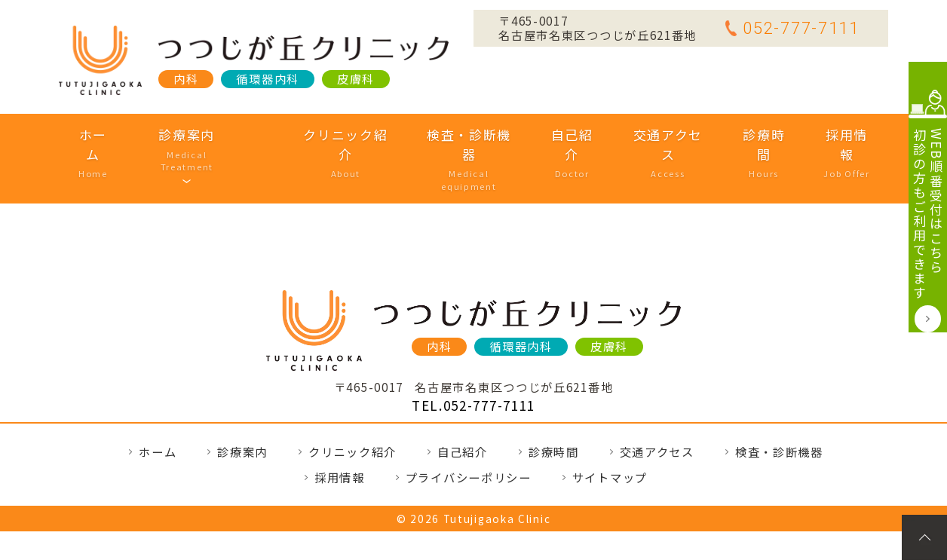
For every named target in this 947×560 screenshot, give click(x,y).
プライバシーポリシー (469, 430)
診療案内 (208, 134)
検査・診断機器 (452, 134)
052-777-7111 (792, 28)
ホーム (115, 134)
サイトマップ (610, 430)
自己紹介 (554, 134)
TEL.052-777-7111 (473, 358)
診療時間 (743, 134)
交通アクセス (649, 134)
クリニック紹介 (329, 134)
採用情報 (823, 134)
